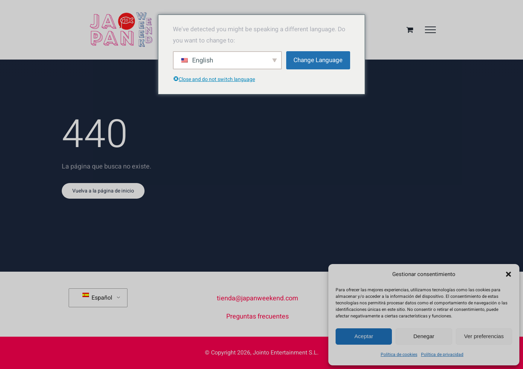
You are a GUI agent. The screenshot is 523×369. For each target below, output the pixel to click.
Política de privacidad (442, 354)
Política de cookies (399, 354)
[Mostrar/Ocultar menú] (430, 30)
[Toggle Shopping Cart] (409, 29)
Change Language (317, 60)
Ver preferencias (484, 336)
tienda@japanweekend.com (257, 298)
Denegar (423, 336)
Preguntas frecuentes (257, 316)
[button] (508, 274)
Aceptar (363, 336)
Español (97, 297)
